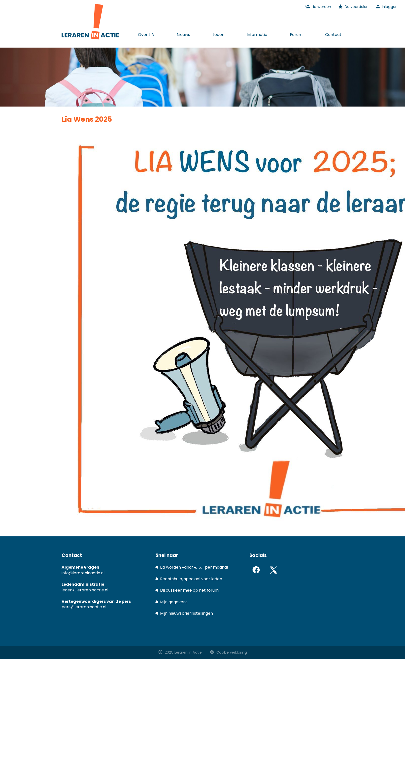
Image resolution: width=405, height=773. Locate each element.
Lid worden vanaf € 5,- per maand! (194, 567)
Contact (333, 34)
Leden (218, 34)
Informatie (257, 34)
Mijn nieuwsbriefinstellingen (186, 613)
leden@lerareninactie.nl (85, 590)
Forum (296, 34)
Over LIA (146, 34)
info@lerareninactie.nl (83, 573)
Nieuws (183, 34)
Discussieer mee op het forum (189, 590)
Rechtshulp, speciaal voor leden (191, 579)
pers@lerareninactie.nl (84, 607)
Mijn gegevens (174, 602)
